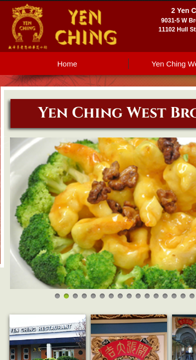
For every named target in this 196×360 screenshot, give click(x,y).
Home (67, 64)
